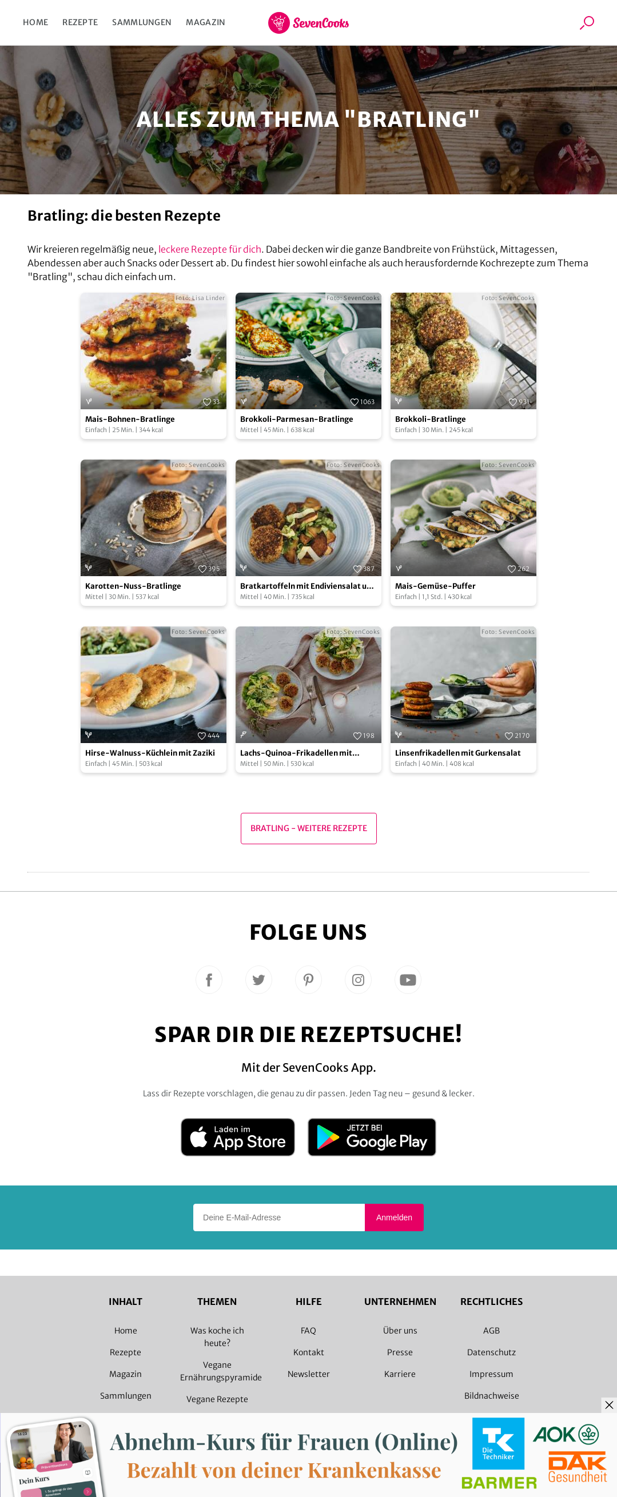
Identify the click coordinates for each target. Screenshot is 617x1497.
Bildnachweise (491, 1396)
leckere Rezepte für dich (209, 249)
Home (35, 22)
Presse (400, 1352)
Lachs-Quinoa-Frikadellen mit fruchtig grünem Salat (296, 753)
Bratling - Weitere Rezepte (308, 828)
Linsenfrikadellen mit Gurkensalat (458, 753)
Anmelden (394, 1217)
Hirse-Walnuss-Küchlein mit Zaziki (150, 753)
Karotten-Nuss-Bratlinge (133, 586)
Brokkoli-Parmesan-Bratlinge (296, 419)
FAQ (308, 1331)
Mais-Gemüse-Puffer (435, 586)
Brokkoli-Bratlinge (430, 419)
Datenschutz (491, 1352)
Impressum (491, 1374)
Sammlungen (142, 22)
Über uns (400, 1331)
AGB (491, 1331)
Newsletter (309, 1374)
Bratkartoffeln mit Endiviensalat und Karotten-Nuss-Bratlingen (308, 586)
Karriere (400, 1374)
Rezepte (80, 22)
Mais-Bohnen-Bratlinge (130, 419)
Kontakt (308, 1352)
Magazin (205, 22)
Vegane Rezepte (217, 1399)
